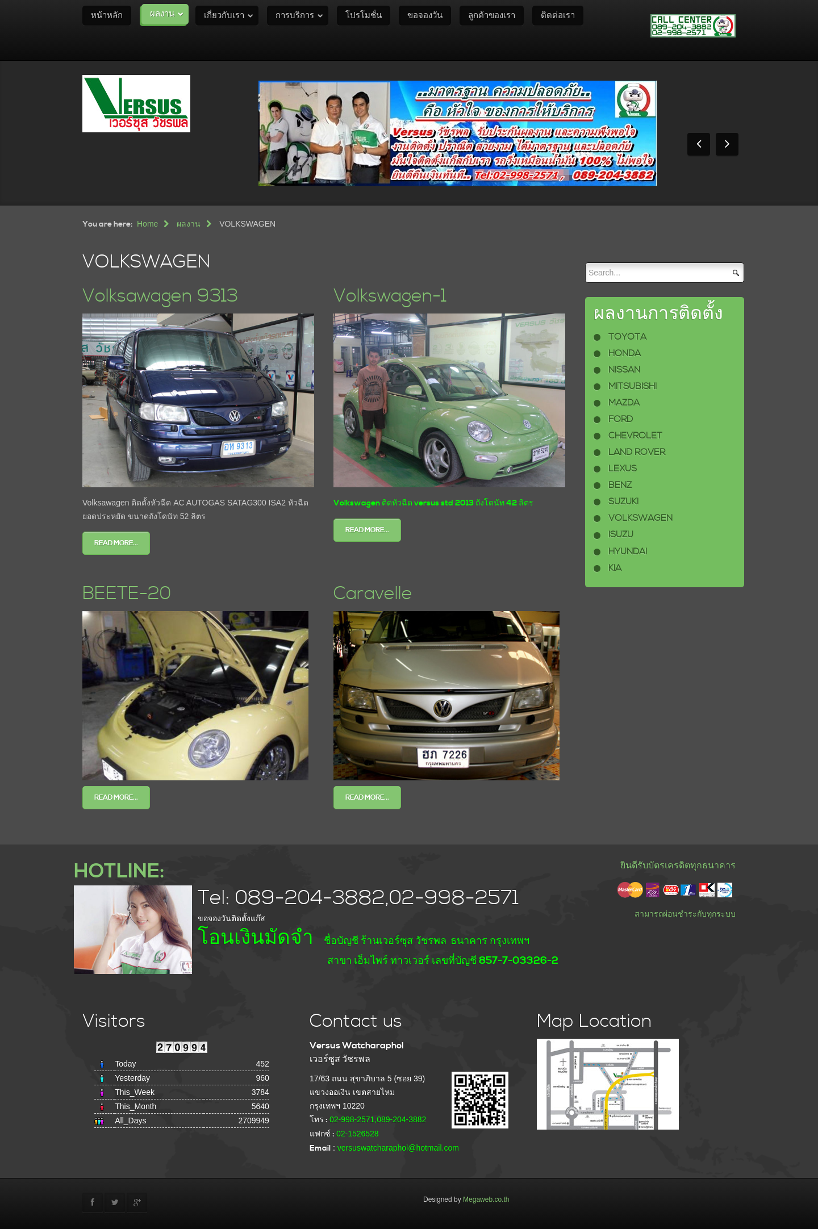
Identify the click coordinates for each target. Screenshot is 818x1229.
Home (147, 223)
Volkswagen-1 (389, 296)
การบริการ (295, 15)
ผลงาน (162, 14)
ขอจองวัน (425, 15)
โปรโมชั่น (363, 15)
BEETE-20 (126, 593)
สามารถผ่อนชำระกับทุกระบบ (685, 913)
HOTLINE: (119, 871)
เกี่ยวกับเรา (224, 15)
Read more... (116, 543)
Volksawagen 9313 (160, 296)
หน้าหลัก (107, 15)
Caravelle (372, 593)
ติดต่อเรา (558, 15)
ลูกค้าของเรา (491, 15)
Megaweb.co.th (486, 1199)
